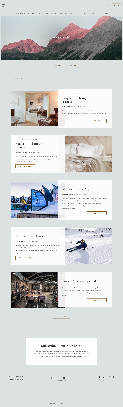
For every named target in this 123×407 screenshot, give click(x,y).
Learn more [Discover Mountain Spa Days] (97, 213)
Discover (61, 56)
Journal (26, 392)
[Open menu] (3, 5)
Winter (59, 66)
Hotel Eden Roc (71, 13)
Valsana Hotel (42, 13)
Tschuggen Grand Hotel (24, 13)
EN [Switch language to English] (108, 5)
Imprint (111, 392)
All (47, 66)
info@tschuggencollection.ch (17, 379)
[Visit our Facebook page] (113, 377)
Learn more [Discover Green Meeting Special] (97, 300)
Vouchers (90, 392)
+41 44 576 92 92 (18, 377)
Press (19, 392)
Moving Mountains (86, 13)
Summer (73, 66)
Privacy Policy (101, 392)
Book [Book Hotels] (116, 5)
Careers (12, 392)
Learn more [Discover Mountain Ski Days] (25, 258)
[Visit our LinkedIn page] (104, 377)
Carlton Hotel (56, 13)
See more (61, 316)
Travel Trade (35, 392)
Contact (45, 392)
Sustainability (102, 13)
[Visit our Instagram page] (109, 377)
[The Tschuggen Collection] (61, 5)
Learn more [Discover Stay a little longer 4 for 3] (97, 121)
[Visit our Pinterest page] (99, 377)
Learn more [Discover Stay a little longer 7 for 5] (25, 166)
